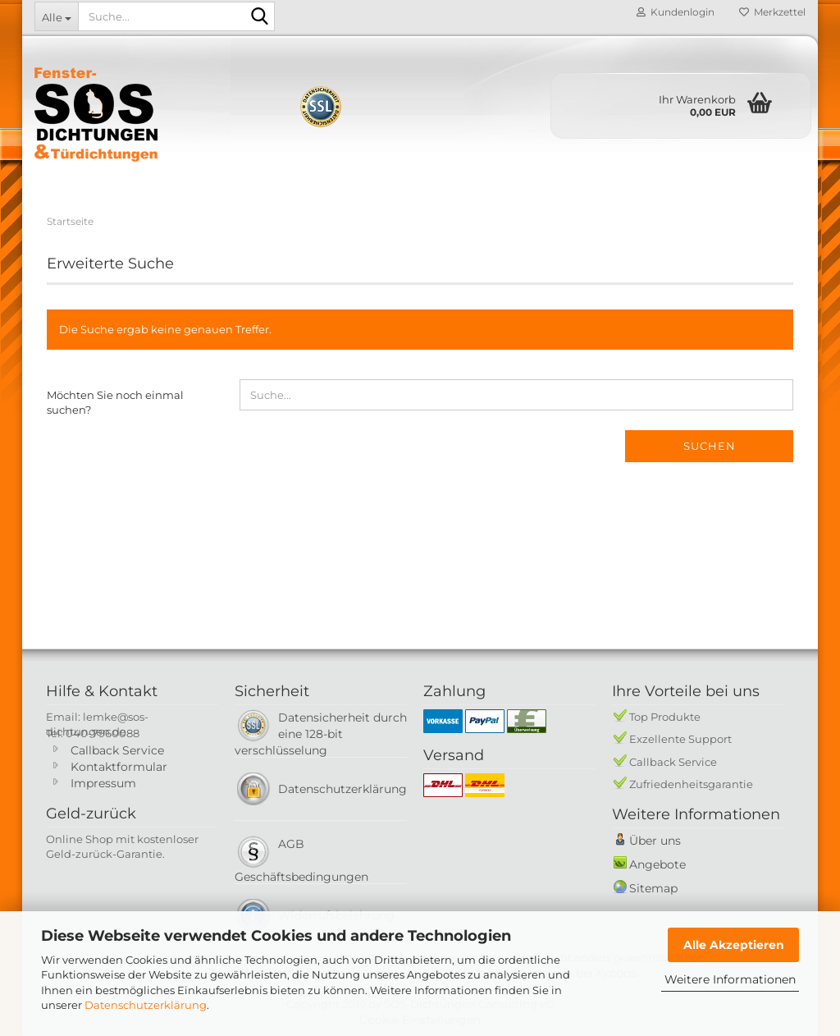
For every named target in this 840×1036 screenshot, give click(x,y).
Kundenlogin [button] (675, 12)
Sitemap (653, 888)
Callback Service (117, 750)
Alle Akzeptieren (733, 944)
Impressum (103, 783)
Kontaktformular (119, 766)
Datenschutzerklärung (145, 1004)
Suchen (709, 445)
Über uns (655, 840)
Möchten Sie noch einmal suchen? (115, 402)
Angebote (657, 864)
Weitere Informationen (730, 979)
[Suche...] (56, 16)
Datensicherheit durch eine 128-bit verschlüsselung (321, 734)
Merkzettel (772, 12)
